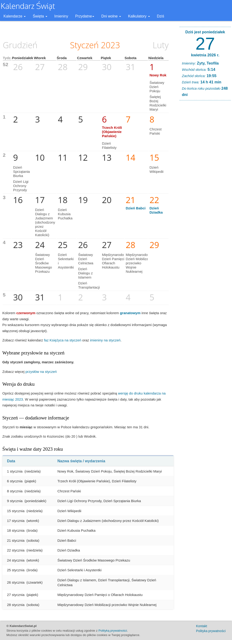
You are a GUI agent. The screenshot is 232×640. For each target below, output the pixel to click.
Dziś (160, 16)
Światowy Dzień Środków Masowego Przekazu (43, 263)
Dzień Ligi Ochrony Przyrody (20, 186)
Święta (40, 16)
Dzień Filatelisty (109, 145)
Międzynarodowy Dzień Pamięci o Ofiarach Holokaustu (115, 261)
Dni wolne (111, 16)
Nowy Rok (157, 75)
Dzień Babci (135, 208)
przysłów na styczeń (41, 372)
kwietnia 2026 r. (205, 55)
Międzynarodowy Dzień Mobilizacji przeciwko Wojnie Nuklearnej (139, 263)
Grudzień (20, 45)
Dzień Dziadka (156, 210)
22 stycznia (15, 550)
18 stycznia (15, 530)
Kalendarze (14, 16)
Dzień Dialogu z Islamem (85, 273)
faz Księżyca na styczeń (62, 340)
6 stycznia (15, 481)
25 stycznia (15, 570)
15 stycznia (15, 511)
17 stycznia (15, 521)
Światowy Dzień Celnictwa (85, 259)
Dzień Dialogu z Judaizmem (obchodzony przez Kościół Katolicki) (45, 222)
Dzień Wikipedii (156, 169)
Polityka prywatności (211, 631)
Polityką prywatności (112, 630)
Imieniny (61, 16)
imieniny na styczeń (105, 340)
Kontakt (201, 626)
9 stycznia (15, 501)
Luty (161, 45)
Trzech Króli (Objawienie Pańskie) (112, 132)
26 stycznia (15, 582)
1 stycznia (15, 471)
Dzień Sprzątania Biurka (21, 171)
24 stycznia (15, 560)
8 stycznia (15, 491)
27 (205, 43)
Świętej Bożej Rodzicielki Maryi (157, 103)
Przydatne (84, 16)
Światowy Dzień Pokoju (156, 87)
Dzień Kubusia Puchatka (65, 214)
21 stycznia (15, 540)
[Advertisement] (205, 175)
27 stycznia (15, 595)
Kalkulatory (139, 16)
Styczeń (84, 45)
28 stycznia (15, 605)
